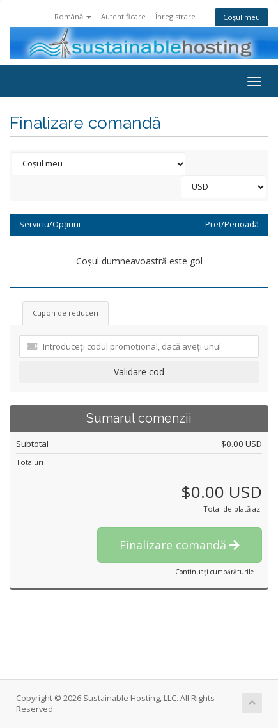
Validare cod (139, 372)
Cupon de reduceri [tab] (65, 313)
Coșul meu (241, 17)
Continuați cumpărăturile (214, 571)
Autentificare (123, 16)
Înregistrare (175, 16)
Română (72, 16)
